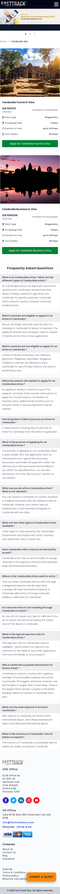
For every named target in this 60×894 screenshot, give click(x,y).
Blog (5, 855)
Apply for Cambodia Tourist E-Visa (30, 143)
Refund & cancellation (16, 878)
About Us (8, 849)
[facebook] (6, 800)
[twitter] (13, 800)
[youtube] (36, 800)
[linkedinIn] (21, 800)
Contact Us (9, 852)
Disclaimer (9, 858)
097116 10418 (24, 827)
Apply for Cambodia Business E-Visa (30, 250)
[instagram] (29, 800)
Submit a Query (41, 877)
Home (3, 41)
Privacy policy (11, 875)
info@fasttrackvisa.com (18, 822)
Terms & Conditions (14, 872)
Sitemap (7, 869)
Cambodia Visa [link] (19, 41)
